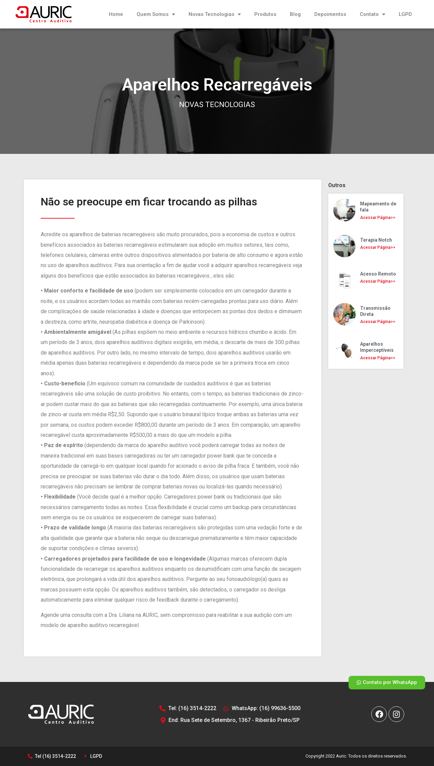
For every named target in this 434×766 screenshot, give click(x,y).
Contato (372, 14)
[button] (387, 682)
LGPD (405, 14)
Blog (295, 14)
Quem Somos (156, 14)
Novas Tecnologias (215, 14)
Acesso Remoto (378, 274)
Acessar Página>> (377, 217)
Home (116, 14)
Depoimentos (330, 14)
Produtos (265, 14)
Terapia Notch (376, 240)
